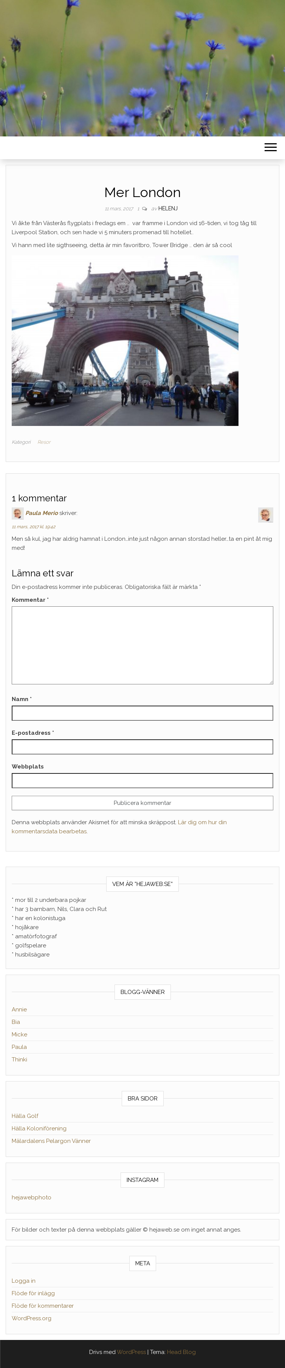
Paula (19, 1047)
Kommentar (30, 599)
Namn (22, 699)
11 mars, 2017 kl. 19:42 (33, 526)
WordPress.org (31, 1318)
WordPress (131, 1352)
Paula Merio (41, 513)
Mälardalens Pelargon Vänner (51, 1141)
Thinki (19, 1059)
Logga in (24, 1280)
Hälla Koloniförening (39, 1128)
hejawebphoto (31, 1197)
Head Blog (181, 1352)
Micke (19, 1034)
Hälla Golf (25, 1116)
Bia (16, 1022)
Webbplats (28, 766)
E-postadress (33, 732)
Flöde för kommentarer (43, 1305)
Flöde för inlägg (33, 1293)
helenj (168, 208)
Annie (19, 1009)
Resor (43, 442)
